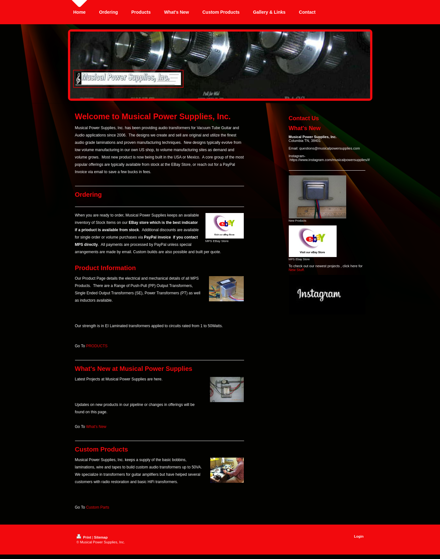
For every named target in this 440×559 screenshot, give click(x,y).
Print (84, 537)
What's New (96, 426)
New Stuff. (297, 270)
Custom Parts (97, 507)
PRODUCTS (97, 346)
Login (359, 536)
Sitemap (101, 537)
